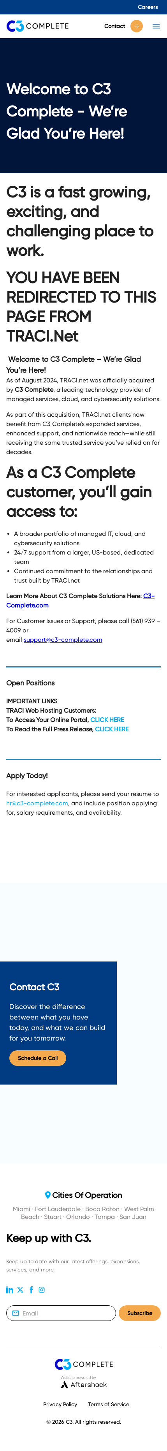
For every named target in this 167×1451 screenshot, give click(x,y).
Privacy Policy (60, 1404)
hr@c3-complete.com (37, 803)
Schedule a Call (38, 1058)
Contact (123, 26)
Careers (148, 7)
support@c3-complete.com (63, 639)
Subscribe (139, 1313)
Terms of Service (108, 1404)
